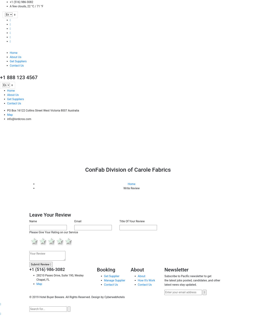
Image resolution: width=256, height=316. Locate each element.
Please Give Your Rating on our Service (53, 232)
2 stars (42, 241)
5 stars (67, 241)
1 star (33, 241)
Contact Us (17, 65)
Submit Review (41, 264)
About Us (15, 57)
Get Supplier (111, 276)
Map (10, 114)
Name (33, 221)
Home (13, 53)
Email (77, 221)
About (141, 276)
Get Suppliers (18, 61)
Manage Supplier (114, 280)
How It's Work (146, 280)
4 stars (59, 241)
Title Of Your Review (132, 221)
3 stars (50, 241)
